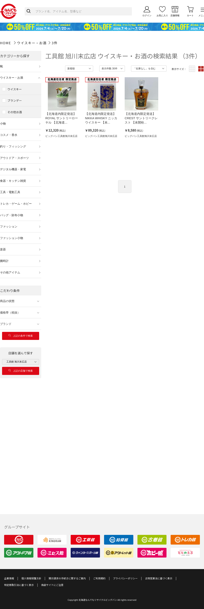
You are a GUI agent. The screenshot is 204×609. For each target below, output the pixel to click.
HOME (5, 42)
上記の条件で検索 (20, 335)
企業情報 (9, 578)
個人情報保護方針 (31, 578)
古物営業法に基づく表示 (158, 578)
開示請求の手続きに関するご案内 (67, 578)
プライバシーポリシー (125, 578)
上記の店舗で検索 (20, 370)
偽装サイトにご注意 (52, 585)
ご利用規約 (99, 578)
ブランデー (14, 100)
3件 (55, 42)
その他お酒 (14, 112)
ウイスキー (14, 89)
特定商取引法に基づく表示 (19, 585)
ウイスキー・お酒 (32, 42)
